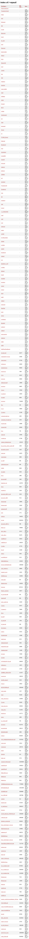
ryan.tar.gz (3, 746)
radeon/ (3, 330)
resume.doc (3, 423)
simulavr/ (3, 282)
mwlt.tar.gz (3, 929)
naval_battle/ (4, 89)
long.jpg (3, 810)
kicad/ (2, 274)
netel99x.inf (3, 538)
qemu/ (2, 315)
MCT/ (2, 107)
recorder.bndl (4, 635)
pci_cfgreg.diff (4, 720)
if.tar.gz (2, 683)
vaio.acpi (3, 453)
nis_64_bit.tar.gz (4, 925)
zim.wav (3, 654)
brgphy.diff (3, 598)
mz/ (2, 260)
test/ (2, 18)
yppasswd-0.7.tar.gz (5, 356)
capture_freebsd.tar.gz (6, 442)
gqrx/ (2, 293)
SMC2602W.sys (4, 561)
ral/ (2, 178)
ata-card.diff (3, 479)
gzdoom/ (3, 327)
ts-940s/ (3, 245)
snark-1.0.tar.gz (4, 921)
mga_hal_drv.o (4, 706)
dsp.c (2, 486)
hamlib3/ (3, 278)
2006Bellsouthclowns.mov (7, 784)
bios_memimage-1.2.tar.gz (7, 839)
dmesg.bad (3, 501)
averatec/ (3, 182)
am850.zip (3, 895)
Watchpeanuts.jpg (5, 828)
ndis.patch (3, 579)
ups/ (2, 222)
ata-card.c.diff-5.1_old (6, 494)
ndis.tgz (3, 516)
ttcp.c (2, 613)
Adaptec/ (3, 81)
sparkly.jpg (3, 888)
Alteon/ (2, 55)
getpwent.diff (4, 509)
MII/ (2, 25)
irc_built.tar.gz (4, 806)
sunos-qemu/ (4, 334)
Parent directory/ (4, 8)
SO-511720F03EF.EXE (6, 564)
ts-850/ (2, 234)
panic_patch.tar (4, 602)
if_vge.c (3, 702)
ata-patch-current (5, 449)
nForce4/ (3, 163)
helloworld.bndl (4, 642)
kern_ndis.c (3, 531)
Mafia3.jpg (3, 780)
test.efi (2, 914)
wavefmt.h (3, 490)
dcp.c (2, 475)
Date (26, 6)
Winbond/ (3, 22)
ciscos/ (2, 208)
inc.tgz (2, 520)
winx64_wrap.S (4, 680)
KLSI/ (2, 37)
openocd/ (3, 304)
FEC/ (2, 59)
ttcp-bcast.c (3, 628)
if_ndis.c (3, 546)
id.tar (2, 694)
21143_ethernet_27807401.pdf (8, 813)
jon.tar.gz (3, 724)
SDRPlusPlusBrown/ (5, 349)
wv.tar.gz (3, 379)
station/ (2, 300)
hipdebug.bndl (4, 650)
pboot (2, 750)
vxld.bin (3, 799)
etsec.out (3, 758)
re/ (1, 133)
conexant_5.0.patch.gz (6, 419)
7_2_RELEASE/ (4, 211)
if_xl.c (2, 408)
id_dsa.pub (3, 624)
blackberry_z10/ (4, 263)
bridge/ (2, 241)
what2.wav (3, 639)
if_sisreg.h (3, 393)
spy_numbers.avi (5, 869)
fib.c (2, 405)
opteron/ (3, 167)
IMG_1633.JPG (4, 917)
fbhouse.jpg (3, 880)
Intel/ (2, 92)
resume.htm (3, 427)
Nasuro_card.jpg (4, 590)
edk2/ (2, 297)
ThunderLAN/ (4, 185)
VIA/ (2, 193)
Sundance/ (3, 189)
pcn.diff (2, 460)
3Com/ (2, 130)
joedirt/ (2, 248)
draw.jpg (3, 884)
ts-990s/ (3, 267)
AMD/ (2, 341)
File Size (20, 6)
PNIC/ (2, 14)
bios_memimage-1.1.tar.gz (7, 825)
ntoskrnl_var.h (4, 572)
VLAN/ (2, 29)
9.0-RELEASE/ (4, 237)
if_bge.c (3, 605)
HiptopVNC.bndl (4, 646)
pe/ (2, 118)
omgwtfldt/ (3, 156)
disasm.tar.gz (4, 583)
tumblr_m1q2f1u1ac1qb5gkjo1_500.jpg (9, 899)
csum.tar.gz (3, 360)
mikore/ (2, 256)
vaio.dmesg (3, 457)
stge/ (2, 122)
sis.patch (3, 471)
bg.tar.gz (3, 587)
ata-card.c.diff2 (4, 497)
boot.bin (3, 754)
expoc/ (2, 289)
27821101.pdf (4, 817)
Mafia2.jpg (3, 776)
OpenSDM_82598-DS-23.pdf (7, 843)
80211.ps (3, 527)
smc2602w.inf (4, 557)
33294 (2, 468)
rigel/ (2, 215)
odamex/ (3, 338)
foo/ (2, 74)
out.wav (3, 657)
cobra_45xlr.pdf (4, 936)
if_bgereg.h (3, 609)
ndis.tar (2, 735)
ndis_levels (3, 691)
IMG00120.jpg (4, 862)
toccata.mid (3, 353)
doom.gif (3, 854)
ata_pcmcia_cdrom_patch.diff (7, 445)
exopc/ (2, 286)
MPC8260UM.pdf (5, 787)
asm (2, 512)
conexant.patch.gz (5, 416)
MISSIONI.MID (4, 732)
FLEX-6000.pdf (4, 903)
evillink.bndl (3, 668)
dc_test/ (3, 40)
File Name (3, 6)
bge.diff (2, 616)
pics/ (2, 66)
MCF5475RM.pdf (5, 687)
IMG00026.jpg (4, 836)
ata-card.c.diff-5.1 (5, 524)
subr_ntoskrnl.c (4, 568)
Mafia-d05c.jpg (4, 772)
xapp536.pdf (4, 769)
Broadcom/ (3, 144)
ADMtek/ (3, 96)
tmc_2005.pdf (4, 795)
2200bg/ (3, 174)
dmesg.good (4, 505)
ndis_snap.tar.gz (4, 698)
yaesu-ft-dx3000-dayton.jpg (7, 906)
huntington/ (3, 152)
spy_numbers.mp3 (5, 865)
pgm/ (2, 312)
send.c (2, 553)
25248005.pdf (4, 791)
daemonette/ (4, 51)
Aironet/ (3, 104)
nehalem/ (3, 200)
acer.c (2, 717)
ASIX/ (2, 100)
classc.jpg (3, 891)
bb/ (2, 196)
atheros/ (3, 170)
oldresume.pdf (4, 382)
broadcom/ (3, 252)
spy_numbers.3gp (5, 873)
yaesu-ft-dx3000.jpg (5, 910)
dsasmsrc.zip (4, 483)
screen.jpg (3, 851)
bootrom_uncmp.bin (5, 821)
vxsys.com (3, 743)
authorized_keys (4, 464)
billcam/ (3, 271)
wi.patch (3, 397)
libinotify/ (3, 323)
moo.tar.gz (3, 676)
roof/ (2, 219)
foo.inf (2, 550)
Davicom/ (3, 48)
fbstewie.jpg (3, 877)
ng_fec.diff (3, 620)
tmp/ (2, 148)
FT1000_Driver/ (4, 137)
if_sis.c (2, 390)
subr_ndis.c (3, 535)
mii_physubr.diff (4, 594)
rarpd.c (2, 631)
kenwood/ (3, 126)
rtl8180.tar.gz (4, 575)
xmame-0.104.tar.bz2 (5, 761)
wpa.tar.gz (3, 713)
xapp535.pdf (4, 765)
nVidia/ (2, 111)
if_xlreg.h (3, 412)
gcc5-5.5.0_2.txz (4, 932)
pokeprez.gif (4, 832)
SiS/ (2, 77)
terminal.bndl (4, 728)
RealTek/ (3, 308)
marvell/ (3, 159)
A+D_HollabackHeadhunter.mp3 (8, 739)
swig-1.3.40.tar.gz (5, 858)
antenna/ (3, 226)
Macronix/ (3, 33)
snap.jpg (3, 434)
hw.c (2, 431)
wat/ (2, 204)
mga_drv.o (3, 709)
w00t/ (2, 345)
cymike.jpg (3, 438)
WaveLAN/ (3, 63)
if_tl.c (2, 375)
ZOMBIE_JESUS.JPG (6, 672)
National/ (3, 141)
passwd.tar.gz (4, 367)
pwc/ (2, 44)
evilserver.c (3, 665)
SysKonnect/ (4, 115)
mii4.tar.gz (3, 364)
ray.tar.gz (3, 386)
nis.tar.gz (3, 401)
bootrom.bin (3, 802)
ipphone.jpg (3, 847)
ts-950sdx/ (3, 319)
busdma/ (3, 85)
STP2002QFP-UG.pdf (6, 661)
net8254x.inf (4, 542)
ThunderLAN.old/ (5, 11)
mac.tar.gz (3, 371)
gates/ (2, 230)
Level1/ (2, 70)
